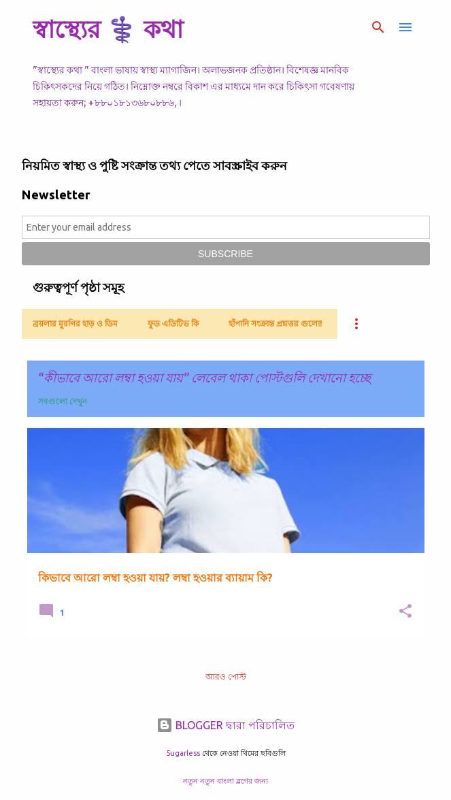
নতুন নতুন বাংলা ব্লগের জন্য (225, 781)
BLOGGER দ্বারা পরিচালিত (225, 725)
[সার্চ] (378, 27)
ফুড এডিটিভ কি (173, 323)
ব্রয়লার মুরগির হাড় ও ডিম (75, 323)
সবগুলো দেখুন (62, 401)
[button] (405, 612)
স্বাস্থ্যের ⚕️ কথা (108, 29)
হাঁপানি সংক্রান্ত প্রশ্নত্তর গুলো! (275, 323)
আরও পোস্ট (225, 676)
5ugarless (183, 753)
